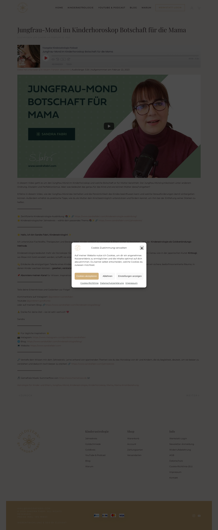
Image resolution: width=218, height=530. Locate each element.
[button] (141, 247)
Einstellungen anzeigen (130, 276)
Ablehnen (107, 276)
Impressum (131, 283)
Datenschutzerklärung (112, 283)
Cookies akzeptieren (86, 276)
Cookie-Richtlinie (89, 283)
